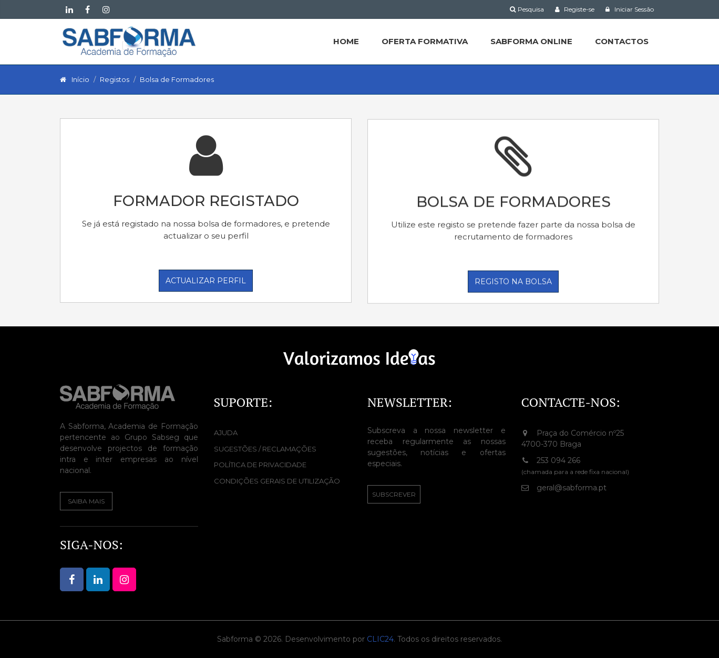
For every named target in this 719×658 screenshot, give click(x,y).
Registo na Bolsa (513, 282)
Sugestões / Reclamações (265, 449)
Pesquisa (527, 9)
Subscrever (394, 494)
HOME (346, 41)
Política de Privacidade (260, 464)
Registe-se (574, 9)
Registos (114, 79)
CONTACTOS (622, 41)
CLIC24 (380, 639)
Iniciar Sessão (629, 9)
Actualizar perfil (206, 280)
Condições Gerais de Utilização (277, 481)
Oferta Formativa (425, 41)
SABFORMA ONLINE (531, 41)
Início (80, 79)
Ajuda (226, 432)
